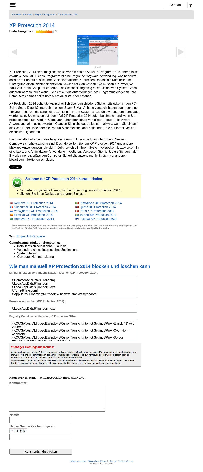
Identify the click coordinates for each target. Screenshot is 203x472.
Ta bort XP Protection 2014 (98, 215)
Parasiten (27, 14)
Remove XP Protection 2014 (33, 203)
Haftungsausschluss (78, 466)
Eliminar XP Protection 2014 (33, 215)
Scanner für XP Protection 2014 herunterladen (63, 179)
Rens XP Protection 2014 (97, 211)
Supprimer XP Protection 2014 (35, 207)
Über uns (112, 466)
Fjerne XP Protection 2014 (98, 207)
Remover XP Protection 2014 (34, 218)
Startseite (16, 14)
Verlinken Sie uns (125, 466)
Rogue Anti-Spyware (45, 14)
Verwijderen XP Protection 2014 (36, 211)
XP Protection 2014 (68, 14)
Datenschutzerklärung (97, 466)
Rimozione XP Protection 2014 (101, 203)
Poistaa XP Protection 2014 (98, 218)
